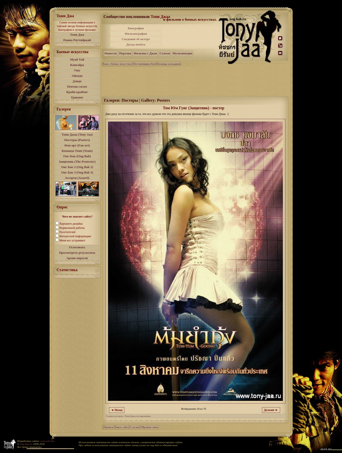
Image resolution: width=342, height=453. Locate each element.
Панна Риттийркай (77, 40)
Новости (111, 53)
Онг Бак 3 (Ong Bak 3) (77, 172)
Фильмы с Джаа (145, 53)
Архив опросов (77, 258)
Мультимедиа (182, 53)
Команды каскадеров (168, 63)
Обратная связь (149, 427)
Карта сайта (122, 427)
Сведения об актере (136, 39)
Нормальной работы (72, 228)
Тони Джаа (160, 17)
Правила (109, 427)
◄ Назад (117, 410)
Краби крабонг (77, 92)
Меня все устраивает (72, 240)
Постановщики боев (144, 63)
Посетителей (67, 232)
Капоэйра (77, 65)
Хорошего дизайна (71, 223)
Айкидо (77, 76)
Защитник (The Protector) (77, 161)
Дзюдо (77, 81)
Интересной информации (75, 236)
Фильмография (135, 33)
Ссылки (134, 427)
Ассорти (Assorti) (77, 178)
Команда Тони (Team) (77, 151)
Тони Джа (77, 34)
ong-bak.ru (26, 443)
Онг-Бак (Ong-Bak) (77, 156)
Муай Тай (77, 59)
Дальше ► (271, 410)
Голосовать (77, 247)
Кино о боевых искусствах (117, 63)
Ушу (77, 70)
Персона (125, 53)
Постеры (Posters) (77, 140)
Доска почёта (135, 44)
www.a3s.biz (47, 440)
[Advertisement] (190, 36)
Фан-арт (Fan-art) (77, 145)
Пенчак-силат (77, 86)
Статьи (165, 53)
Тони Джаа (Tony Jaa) (77, 134)
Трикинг (77, 97)
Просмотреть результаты (77, 252)
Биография (136, 28)
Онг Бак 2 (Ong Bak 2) (77, 167)
